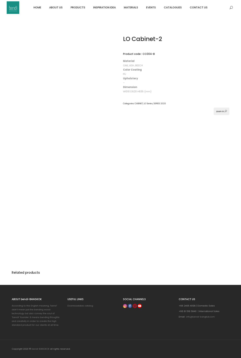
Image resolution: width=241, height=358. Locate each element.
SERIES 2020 (159, 103)
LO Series (148, 103)
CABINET (139, 103)
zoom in (221, 111)
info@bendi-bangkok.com (200, 316)
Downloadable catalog (80, 305)
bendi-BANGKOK (40, 348)
